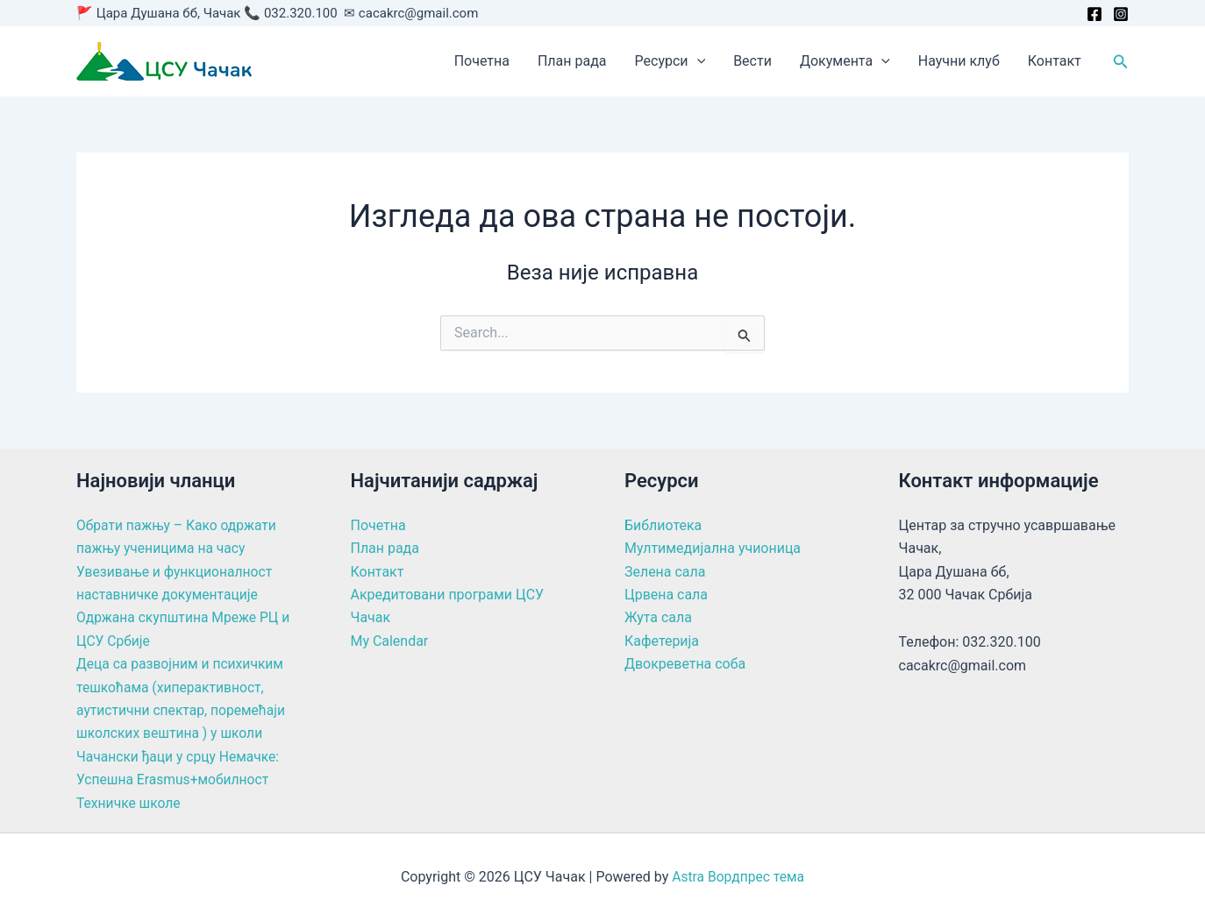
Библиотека (663, 525)
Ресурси (670, 61)
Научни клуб (959, 61)
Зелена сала (665, 571)
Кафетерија (661, 641)
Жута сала (658, 617)
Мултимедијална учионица (713, 548)
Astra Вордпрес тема (737, 876)
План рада (572, 61)
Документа (845, 61)
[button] (697, 61)
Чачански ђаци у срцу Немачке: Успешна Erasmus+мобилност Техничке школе (180, 779)
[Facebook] (1094, 14)
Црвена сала (666, 594)
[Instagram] (1121, 14)
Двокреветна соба (685, 663)
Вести (752, 61)
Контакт (1054, 61)
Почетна (482, 61)
